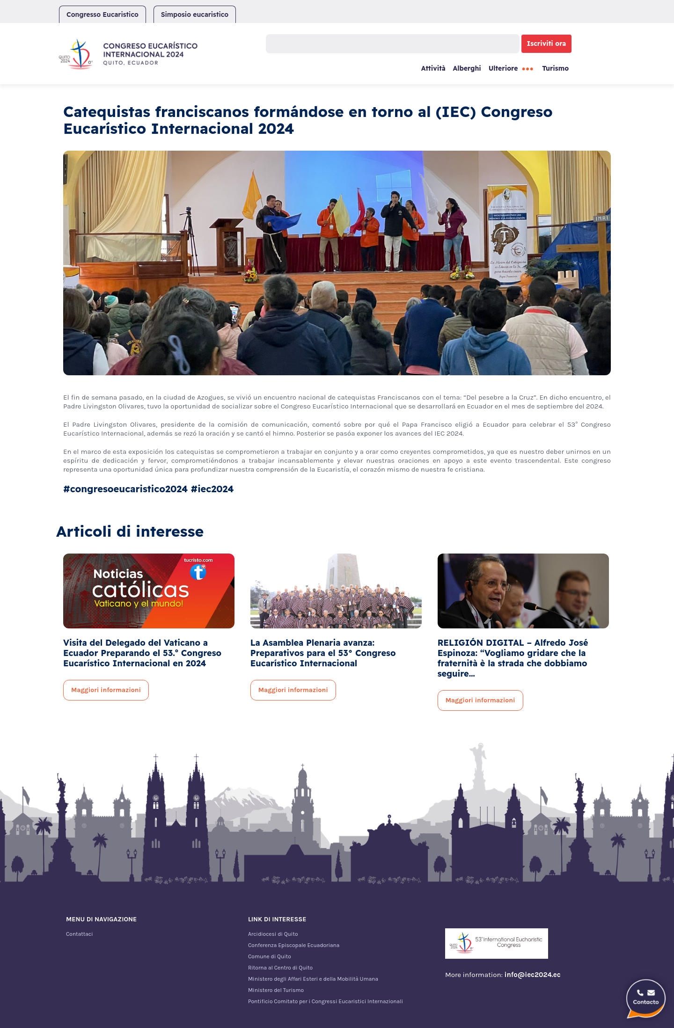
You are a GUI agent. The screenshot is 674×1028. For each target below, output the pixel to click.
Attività (433, 68)
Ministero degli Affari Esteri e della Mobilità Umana (313, 979)
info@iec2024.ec (533, 974)
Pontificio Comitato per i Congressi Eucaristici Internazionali (325, 1001)
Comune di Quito (269, 956)
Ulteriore (503, 68)
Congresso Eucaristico (102, 14)
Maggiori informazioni (106, 690)
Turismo (555, 68)
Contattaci (79, 934)
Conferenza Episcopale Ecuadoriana (294, 945)
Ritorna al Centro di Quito (280, 967)
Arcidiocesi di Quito (273, 934)
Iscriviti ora (546, 43)
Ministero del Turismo (276, 990)
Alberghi (467, 68)
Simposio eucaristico (195, 14)
